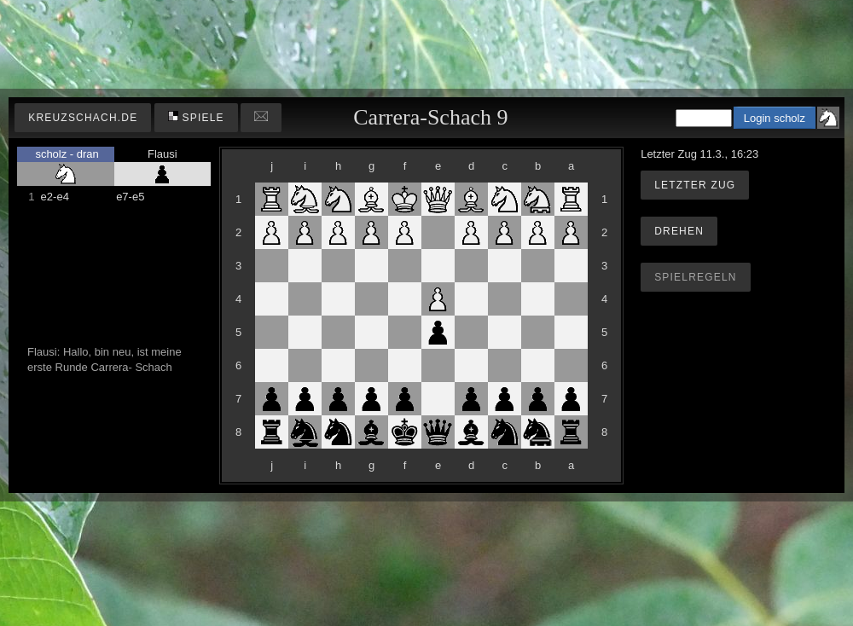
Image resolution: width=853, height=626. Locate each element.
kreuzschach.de (82, 118)
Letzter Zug (694, 185)
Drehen (679, 231)
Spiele (196, 117)
